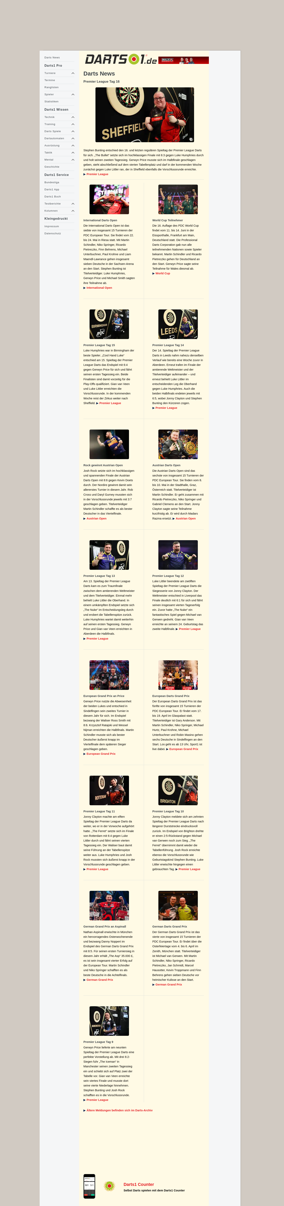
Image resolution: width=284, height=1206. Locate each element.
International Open (99, 287)
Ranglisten (51, 87)
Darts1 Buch (52, 196)
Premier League (97, 174)
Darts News (52, 57)
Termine (49, 80)
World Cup (163, 273)
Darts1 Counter (139, 1184)
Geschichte (51, 166)
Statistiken (51, 101)
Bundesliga (51, 182)
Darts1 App (51, 189)
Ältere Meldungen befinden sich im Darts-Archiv (120, 1110)
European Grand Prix (101, 753)
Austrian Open (96, 518)
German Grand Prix (100, 979)
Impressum (51, 226)
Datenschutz (52, 233)
